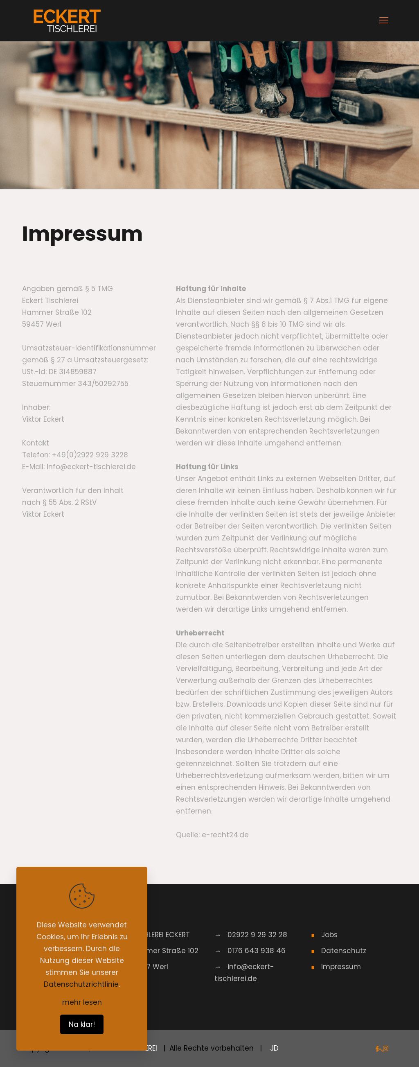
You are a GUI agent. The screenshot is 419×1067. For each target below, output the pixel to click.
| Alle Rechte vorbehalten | (212, 1048)
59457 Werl (148, 967)
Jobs (329, 935)
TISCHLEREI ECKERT (159, 935)
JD (273, 1048)
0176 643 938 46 (257, 951)
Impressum (341, 967)
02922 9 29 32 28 (257, 935)
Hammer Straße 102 (163, 951)
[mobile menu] (384, 20)
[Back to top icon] (379, 1050)
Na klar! (82, 1024)
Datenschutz (343, 951)
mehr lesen (82, 1002)
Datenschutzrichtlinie (81, 984)
